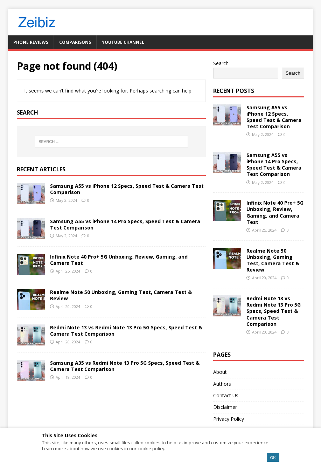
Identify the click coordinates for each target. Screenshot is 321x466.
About (220, 372)
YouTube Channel (123, 42)
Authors (222, 384)
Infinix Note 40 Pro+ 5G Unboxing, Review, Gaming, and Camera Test (119, 259)
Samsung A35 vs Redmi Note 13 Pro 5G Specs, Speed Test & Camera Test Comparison (125, 365)
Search (221, 63)
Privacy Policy (228, 419)
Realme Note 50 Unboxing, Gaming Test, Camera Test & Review (121, 295)
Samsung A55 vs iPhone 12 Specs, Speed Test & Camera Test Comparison (127, 189)
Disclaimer (225, 407)
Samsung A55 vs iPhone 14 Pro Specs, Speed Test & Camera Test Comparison (125, 224)
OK (273, 457)
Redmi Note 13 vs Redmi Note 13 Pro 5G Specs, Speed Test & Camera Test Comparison (126, 330)
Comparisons (75, 42)
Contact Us (225, 395)
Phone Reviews (30, 42)
